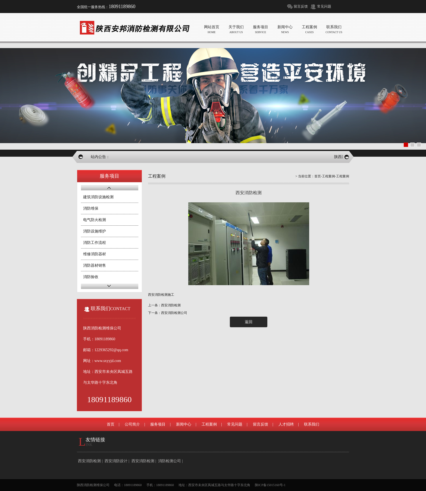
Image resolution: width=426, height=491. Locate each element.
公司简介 (132, 424)
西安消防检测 (89, 461)
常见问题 (324, 6)
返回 (248, 322)
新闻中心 (183, 424)
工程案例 (328, 176)
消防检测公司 (169, 461)
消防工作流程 (94, 243)
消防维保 (90, 208)
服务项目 (157, 424)
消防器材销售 (94, 265)
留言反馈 (301, 6)
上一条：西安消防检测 (164, 305)
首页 (317, 176)
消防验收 (90, 277)
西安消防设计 (116, 461)
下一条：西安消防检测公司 (167, 313)
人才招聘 (286, 424)
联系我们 (311, 424)
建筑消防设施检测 (98, 197)
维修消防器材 (94, 254)
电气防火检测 (94, 220)
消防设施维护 (94, 231)
